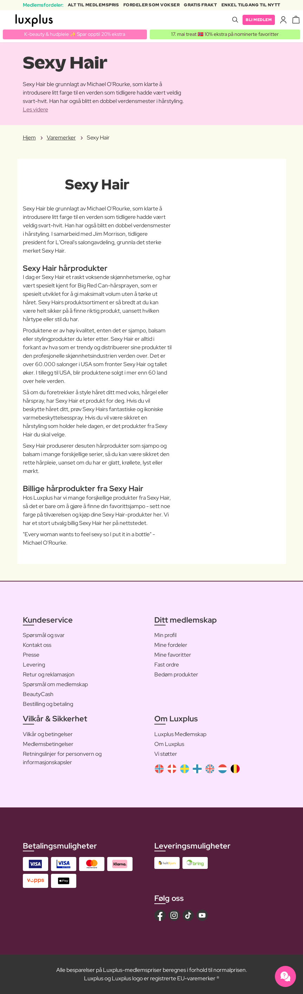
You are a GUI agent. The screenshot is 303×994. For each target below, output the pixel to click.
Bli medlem (257, 19)
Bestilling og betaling (48, 704)
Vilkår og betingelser (48, 734)
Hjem (29, 137)
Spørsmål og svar (44, 635)
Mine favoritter (172, 655)
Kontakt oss (37, 645)
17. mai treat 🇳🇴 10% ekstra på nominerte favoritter (225, 34)
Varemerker (61, 137)
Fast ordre (166, 665)
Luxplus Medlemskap (180, 734)
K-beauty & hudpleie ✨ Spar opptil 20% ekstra (74, 34)
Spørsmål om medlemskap (55, 684)
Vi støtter (165, 754)
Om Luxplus (169, 744)
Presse (31, 655)
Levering (34, 665)
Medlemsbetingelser (48, 744)
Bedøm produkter (176, 674)
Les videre (35, 109)
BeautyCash (38, 694)
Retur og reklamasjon (49, 674)
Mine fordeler (170, 645)
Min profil (165, 635)
